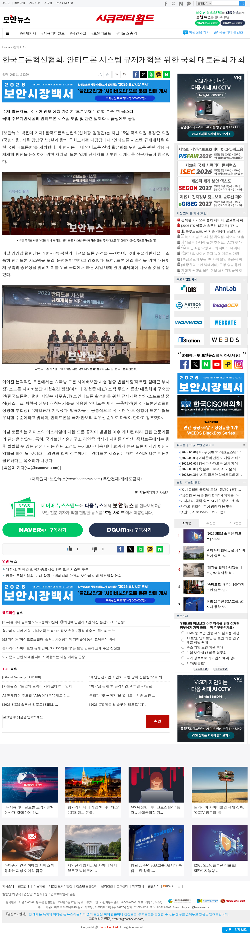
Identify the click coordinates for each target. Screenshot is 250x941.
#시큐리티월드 (53, 33)
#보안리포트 (101, 33)
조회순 (186, 523)
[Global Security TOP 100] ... (23, 677)
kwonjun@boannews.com (127, 919)
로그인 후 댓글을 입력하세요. (74, 721)
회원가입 (19, 2)
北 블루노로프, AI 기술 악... (209, 469)
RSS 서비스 (173, 886)
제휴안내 (138, 886)
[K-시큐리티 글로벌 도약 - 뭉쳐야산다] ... (210, 489)
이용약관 (39, 886)
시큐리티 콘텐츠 (231, 32)
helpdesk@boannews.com (196, 907)
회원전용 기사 (199, 32)
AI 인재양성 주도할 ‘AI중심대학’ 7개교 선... (36, 695)
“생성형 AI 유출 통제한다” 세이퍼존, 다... (210, 495)
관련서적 (153, 886)
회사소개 (8, 886)
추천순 (211, 523)
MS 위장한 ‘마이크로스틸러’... (211, 452)
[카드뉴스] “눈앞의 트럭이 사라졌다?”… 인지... (38, 686)
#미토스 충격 (127, 33)
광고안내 (23, 886)
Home (6, 47)
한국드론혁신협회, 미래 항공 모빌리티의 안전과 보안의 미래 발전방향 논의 (64, 576)
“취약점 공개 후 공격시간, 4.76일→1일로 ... (122, 686)
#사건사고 (78, 33)
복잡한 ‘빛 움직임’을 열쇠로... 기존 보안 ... (122, 695)
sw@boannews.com (42, 467)
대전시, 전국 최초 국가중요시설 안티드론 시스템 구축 (47, 569)
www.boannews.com (84, 479)
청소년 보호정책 (86, 886)
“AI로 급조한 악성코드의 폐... (211, 474)
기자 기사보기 (152, 492)
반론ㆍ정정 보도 (236, 930)
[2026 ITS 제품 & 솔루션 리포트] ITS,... (209, 225)
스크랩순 (235, 523)
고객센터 (122, 886)
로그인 (6, 2)
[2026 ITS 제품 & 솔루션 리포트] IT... (117, 704)
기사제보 (34, 2)
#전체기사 (28, 33)
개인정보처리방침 (60, 886)
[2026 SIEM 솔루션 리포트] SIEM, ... (30, 704)
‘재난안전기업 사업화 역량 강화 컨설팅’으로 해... (127, 677)
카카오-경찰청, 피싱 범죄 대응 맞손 (206, 506)
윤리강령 (107, 886)
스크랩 (48, 2)
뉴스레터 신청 (64, 2)
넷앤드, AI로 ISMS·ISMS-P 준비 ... (205, 512)
